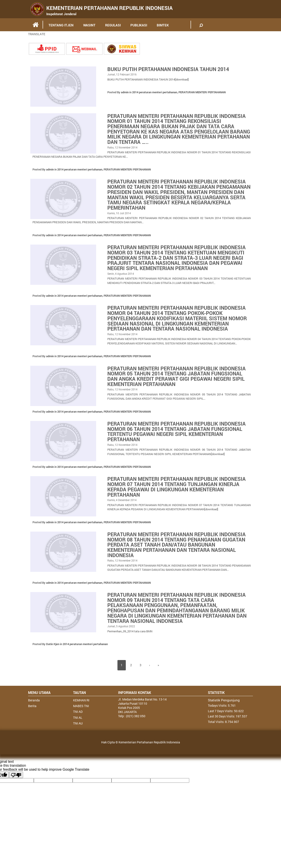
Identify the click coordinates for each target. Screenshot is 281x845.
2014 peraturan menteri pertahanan (154, 92)
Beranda (34, 708)
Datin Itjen (52, 652)
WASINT (89, 25)
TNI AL (77, 726)
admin (125, 92)
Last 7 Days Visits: (221, 719)
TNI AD (78, 720)
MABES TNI (81, 714)
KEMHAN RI (81, 708)
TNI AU (78, 731)
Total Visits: (216, 730)
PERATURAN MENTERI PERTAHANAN (202, 92)
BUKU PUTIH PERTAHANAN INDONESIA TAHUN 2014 (170, 69)
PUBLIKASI (138, 25)
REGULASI (113, 25)
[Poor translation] (16, 783)
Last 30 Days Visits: (222, 724)
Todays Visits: (218, 713)
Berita (32, 714)
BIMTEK (163, 25)
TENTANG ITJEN (61, 25)
